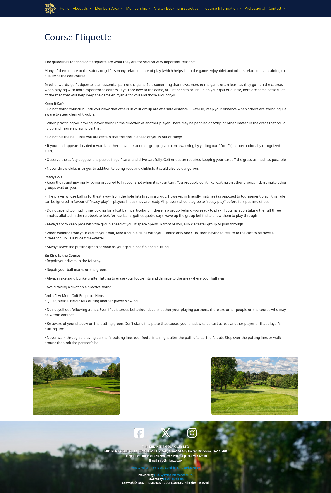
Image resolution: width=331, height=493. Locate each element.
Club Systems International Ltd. (173, 475)
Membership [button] (137, 8)
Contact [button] (275, 8)
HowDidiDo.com (173, 479)
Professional (255, 8)
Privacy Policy (139, 468)
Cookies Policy (191, 468)
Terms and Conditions (165, 468)
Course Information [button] (221, 8)
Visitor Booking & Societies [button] (176, 8)
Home (64, 8)
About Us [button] (81, 8)
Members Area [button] (107, 8)
